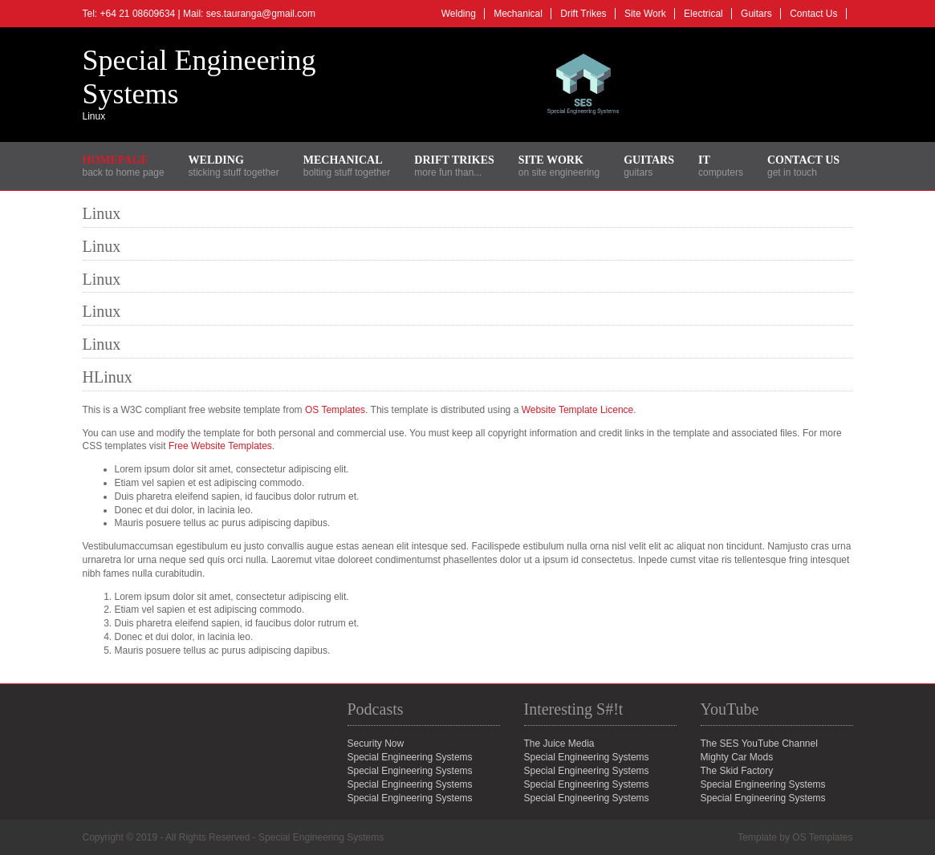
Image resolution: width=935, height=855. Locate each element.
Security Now (376, 743)
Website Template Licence (578, 409)
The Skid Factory (737, 770)
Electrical (703, 13)
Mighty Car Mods (737, 757)
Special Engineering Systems (763, 784)
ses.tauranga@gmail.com (260, 13)
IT (704, 160)
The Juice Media (559, 743)
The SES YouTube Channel (759, 743)
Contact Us (813, 13)
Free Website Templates (220, 446)
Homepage (115, 160)
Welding (458, 13)
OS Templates (335, 409)
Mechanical (518, 13)
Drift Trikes (583, 13)
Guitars (756, 13)
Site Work (645, 13)
